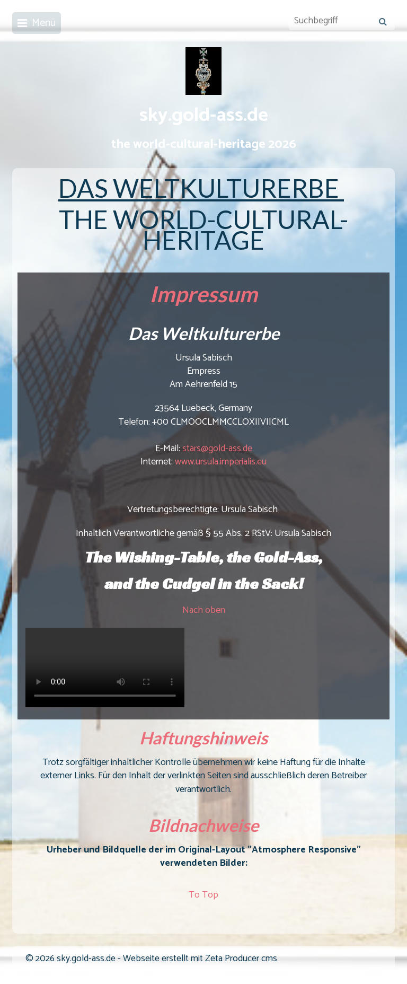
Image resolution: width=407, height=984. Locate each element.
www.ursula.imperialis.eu (221, 462)
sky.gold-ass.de (203, 115)
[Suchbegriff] (342, 21)
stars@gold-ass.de (217, 448)
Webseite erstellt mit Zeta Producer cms (200, 959)
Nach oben (203, 610)
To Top (203, 895)
